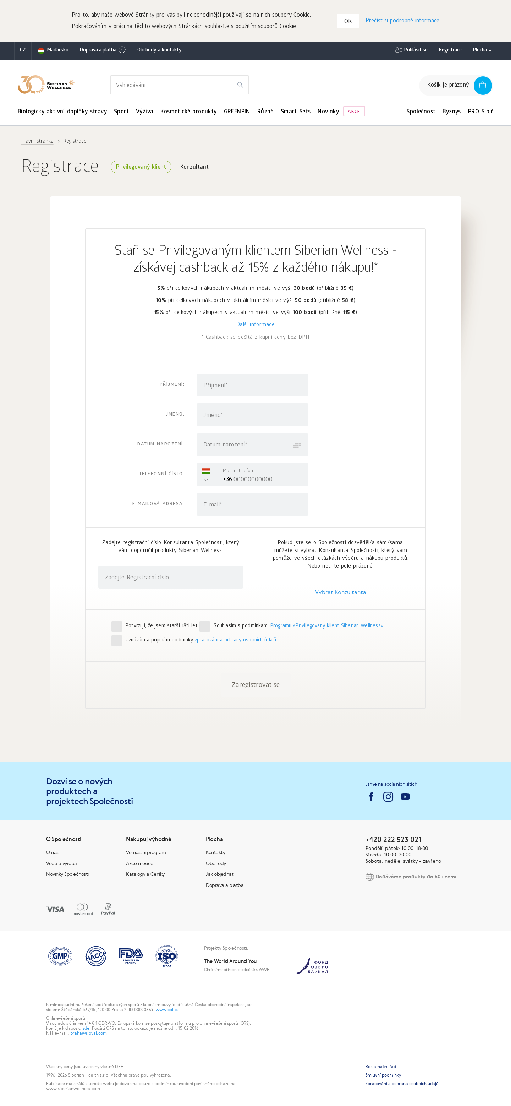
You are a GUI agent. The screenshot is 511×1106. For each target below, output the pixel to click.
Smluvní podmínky (383, 1075)
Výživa (144, 112)
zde (86, 1029)
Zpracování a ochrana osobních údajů (402, 1084)
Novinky (328, 112)
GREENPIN (237, 112)
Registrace (450, 51)
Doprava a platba (102, 51)
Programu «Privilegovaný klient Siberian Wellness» (326, 627)
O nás (52, 853)
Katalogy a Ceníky (145, 875)
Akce (354, 112)
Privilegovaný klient (141, 168)
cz (23, 51)
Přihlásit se (416, 51)
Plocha (480, 51)
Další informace (255, 325)
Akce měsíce (139, 864)
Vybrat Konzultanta (340, 593)
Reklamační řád (381, 1067)
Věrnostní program (146, 853)
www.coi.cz (167, 1010)
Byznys (452, 112)
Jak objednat (219, 875)
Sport (121, 112)
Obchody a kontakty (159, 51)
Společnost (420, 112)
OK (348, 22)
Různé (265, 112)
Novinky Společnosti (67, 875)
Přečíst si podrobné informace (402, 21)
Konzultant (194, 168)
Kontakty (215, 853)
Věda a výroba (61, 864)
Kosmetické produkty (188, 112)
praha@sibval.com (88, 1034)
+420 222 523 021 (393, 840)
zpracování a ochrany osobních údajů (235, 641)
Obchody (216, 864)
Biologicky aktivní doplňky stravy (62, 112)
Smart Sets (296, 112)
